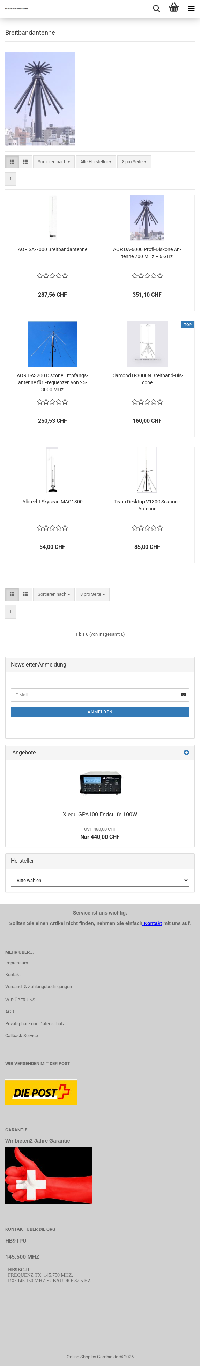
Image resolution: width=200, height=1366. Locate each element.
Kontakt (13, 974)
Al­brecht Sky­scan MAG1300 (52, 501)
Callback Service (21, 1035)
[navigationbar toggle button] (191, 9)
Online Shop (78, 1356)
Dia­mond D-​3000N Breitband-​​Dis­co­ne (147, 379)
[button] (12, 162)
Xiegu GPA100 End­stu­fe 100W (100, 814)
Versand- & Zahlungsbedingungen (38, 986)
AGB (9, 1011)
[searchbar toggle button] (156, 9)
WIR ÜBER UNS (20, 999)
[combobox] (54, 162)
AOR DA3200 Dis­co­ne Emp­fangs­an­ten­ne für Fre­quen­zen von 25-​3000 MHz (52, 382)
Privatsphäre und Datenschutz (35, 1023)
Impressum (16, 962)
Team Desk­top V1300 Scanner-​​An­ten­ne (147, 505)
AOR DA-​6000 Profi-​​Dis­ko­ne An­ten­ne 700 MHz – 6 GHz (147, 253)
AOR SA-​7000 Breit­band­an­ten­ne (52, 249)
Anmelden (100, 712)
